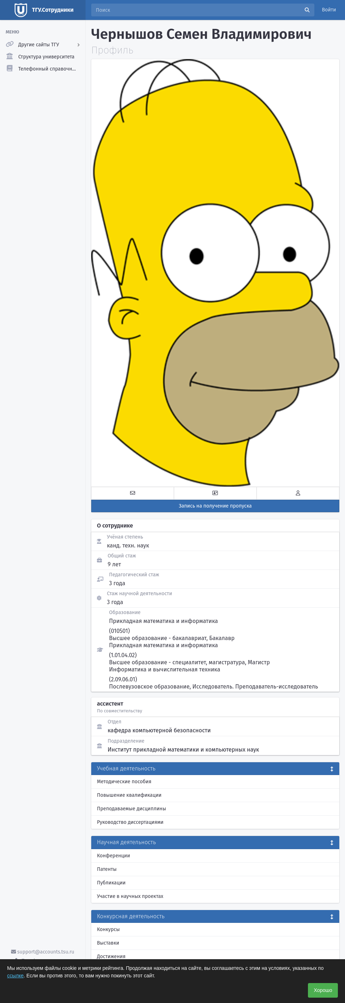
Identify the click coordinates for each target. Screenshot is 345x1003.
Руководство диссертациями (130, 822)
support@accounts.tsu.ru (42, 952)
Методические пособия (124, 782)
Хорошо (323, 990)
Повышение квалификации (129, 795)
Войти (329, 10)
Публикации (111, 883)
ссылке (15, 975)
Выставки (108, 943)
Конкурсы (108, 929)
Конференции (113, 856)
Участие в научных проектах (130, 896)
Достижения (111, 956)
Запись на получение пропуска (215, 506)
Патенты (107, 869)
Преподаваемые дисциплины (131, 809)
